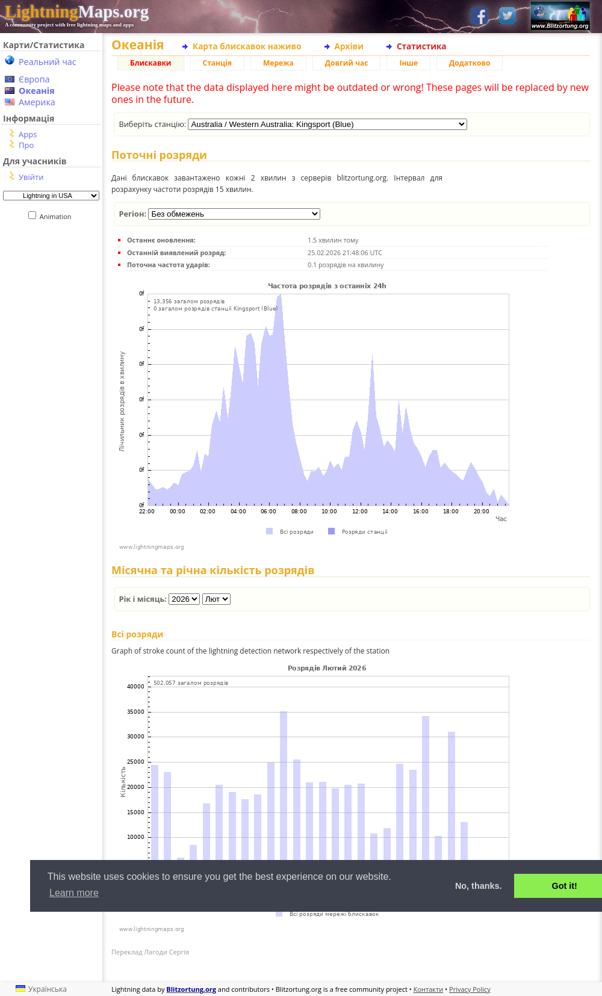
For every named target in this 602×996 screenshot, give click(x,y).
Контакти (428, 989)
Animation (58, 216)
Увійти (31, 177)
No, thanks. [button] (478, 886)
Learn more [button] (74, 893)
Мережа (278, 63)
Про (26, 145)
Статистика (422, 46)
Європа (34, 79)
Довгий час (346, 63)
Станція (217, 63)
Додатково (469, 63)
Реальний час (47, 61)
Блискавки (151, 63)
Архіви (349, 46)
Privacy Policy (470, 989)
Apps (28, 134)
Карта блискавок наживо (247, 46)
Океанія (37, 90)
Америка (37, 102)
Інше (408, 63)
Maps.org (77, 11)
